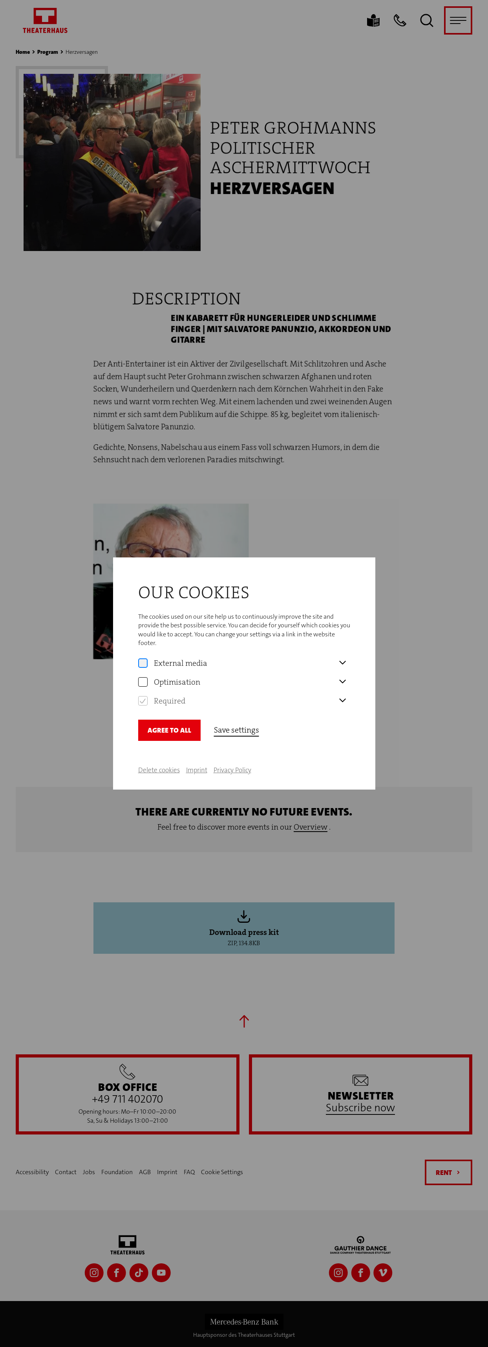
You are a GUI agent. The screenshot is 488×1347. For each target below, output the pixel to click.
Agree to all (169, 730)
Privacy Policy (232, 770)
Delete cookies (159, 770)
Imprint (196, 770)
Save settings (236, 730)
